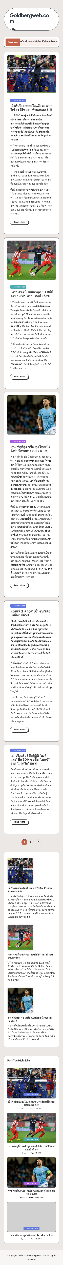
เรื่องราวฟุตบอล (18, 100)
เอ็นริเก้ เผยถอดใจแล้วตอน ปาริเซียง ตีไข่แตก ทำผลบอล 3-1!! (31, 108)
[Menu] (13, 29)
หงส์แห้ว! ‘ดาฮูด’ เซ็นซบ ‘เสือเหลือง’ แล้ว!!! (30, 613)
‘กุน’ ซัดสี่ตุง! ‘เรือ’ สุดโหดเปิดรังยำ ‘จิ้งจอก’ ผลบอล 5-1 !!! (30, 449)
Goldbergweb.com (29, 18)
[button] (38, 842)
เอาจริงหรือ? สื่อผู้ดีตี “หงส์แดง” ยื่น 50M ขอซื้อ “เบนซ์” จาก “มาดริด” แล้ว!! (30, 759)
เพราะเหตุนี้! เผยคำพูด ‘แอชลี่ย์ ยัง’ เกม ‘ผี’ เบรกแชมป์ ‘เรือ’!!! (31, 294)
